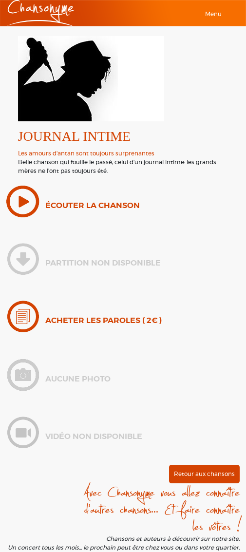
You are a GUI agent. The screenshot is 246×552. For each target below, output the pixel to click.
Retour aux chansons (204, 474)
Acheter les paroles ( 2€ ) (103, 320)
